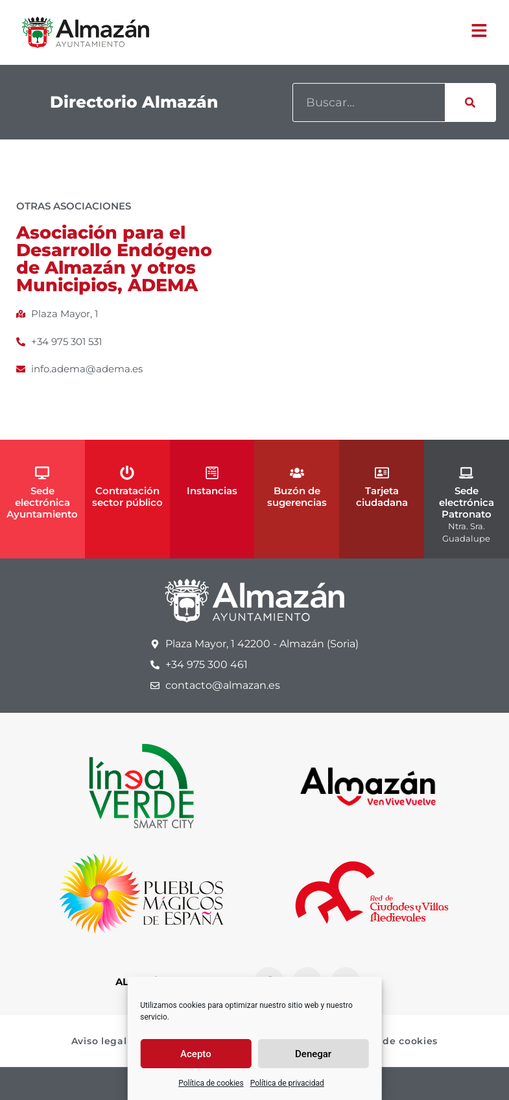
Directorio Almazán (134, 102)
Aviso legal (99, 1041)
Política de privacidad (287, 1083)
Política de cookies (211, 1083)
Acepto (195, 1054)
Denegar (313, 1054)
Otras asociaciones (73, 206)
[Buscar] (470, 102)
